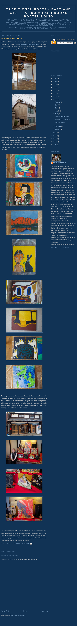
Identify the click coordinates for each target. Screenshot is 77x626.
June (57, 108)
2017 (55, 90)
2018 (55, 87)
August (57, 102)
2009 (55, 145)
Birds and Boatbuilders (62, 116)
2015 (55, 96)
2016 (55, 93)
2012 (55, 136)
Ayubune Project (60, 122)
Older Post (44, 611)
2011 (55, 139)
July (56, 105)
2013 (55, 133)
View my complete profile (61, 247)
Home (25, 611)
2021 (55, 79)
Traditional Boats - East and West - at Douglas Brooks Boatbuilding (38, 13)
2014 (55, 99)
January (58, 129)
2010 (55, 142)
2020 (55, 81)
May (56, 111)
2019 (55, 84)
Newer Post (5, 611)
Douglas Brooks (59, 163)
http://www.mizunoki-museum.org (29, 44)
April (56, 114)
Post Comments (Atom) (17, 615)
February (58, 126)
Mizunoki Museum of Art (62, 119)
